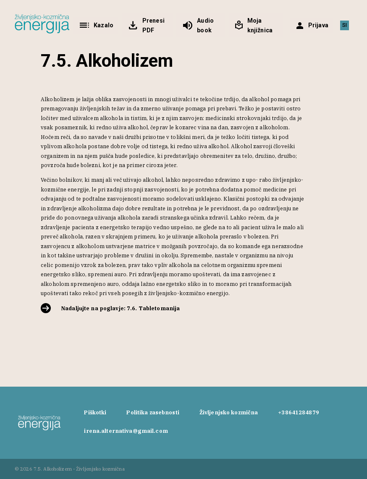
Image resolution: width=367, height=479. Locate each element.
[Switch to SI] (344, 26)
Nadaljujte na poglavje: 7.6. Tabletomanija (120, 308)
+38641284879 (298, 412)
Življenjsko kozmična (228, 412)
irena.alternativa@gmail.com (126, 430)
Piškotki (95, 412)
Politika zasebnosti (152, 412)
